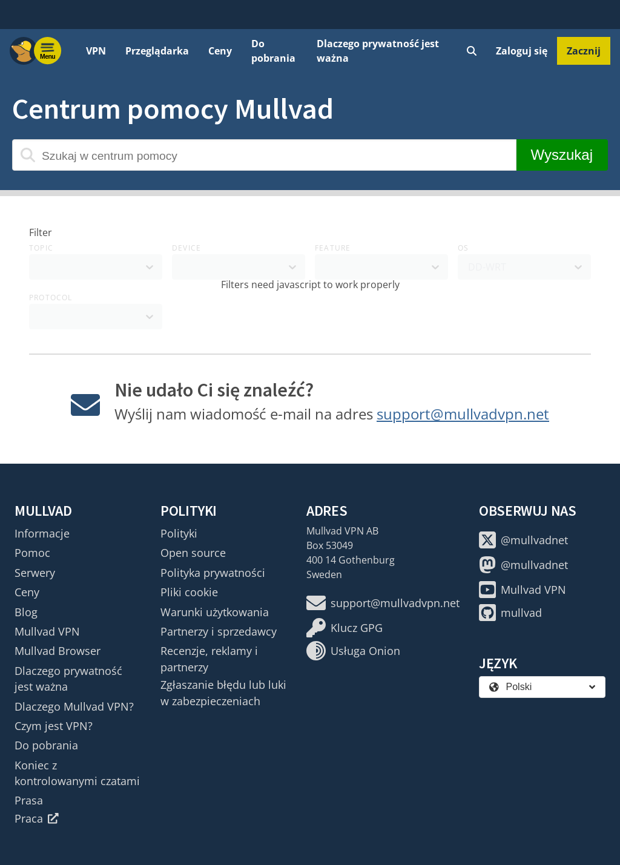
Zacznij (584, 51)
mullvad (510, 612)
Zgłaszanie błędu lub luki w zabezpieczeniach (223, 692)
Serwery (35, 572)
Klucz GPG (344, 627)
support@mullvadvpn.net (463, 414)
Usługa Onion (353, 650)
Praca (37, 818)
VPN (96, 51)
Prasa (29, 800)
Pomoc (32, 552)
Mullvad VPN (47, 631)
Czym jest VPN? (54, 726)
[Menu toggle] (48, 51)
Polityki (178, 533)
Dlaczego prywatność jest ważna (378, 51)
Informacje (42, 533)
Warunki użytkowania (214, 612)
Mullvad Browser (58, 650)
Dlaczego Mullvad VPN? (74, 706)
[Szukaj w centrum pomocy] (264, 155)
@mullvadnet (523, 540)
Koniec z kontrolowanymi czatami (77, 773)
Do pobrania (273, 51)
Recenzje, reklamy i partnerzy (209, 658)
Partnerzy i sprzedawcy (218, 631)
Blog (26, 612)
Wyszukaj (562, 154)
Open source (193, 552)
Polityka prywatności (212, 572)
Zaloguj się (521, 51)
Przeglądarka (157, 51)
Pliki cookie (189, 592)
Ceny (220, 51)
